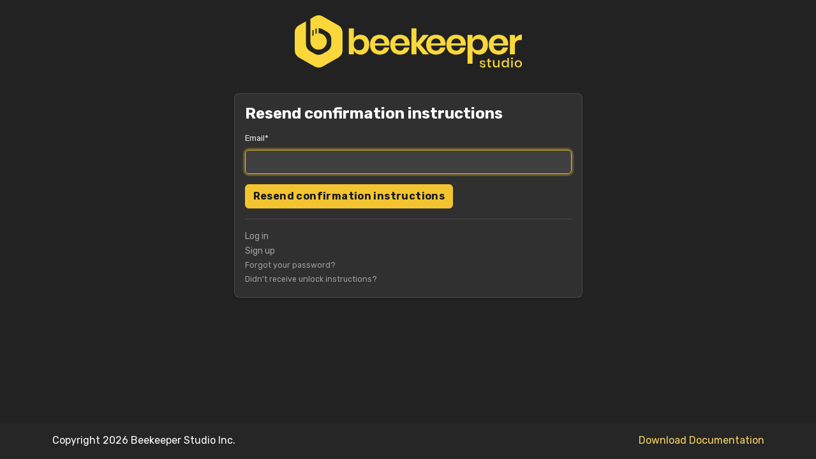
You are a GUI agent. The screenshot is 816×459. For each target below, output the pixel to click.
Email (255, 138)
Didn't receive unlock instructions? (311, 279)
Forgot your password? (290, 265)
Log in (257, 236)
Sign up (260, 250)
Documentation (726, 440)
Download (662, 440)
